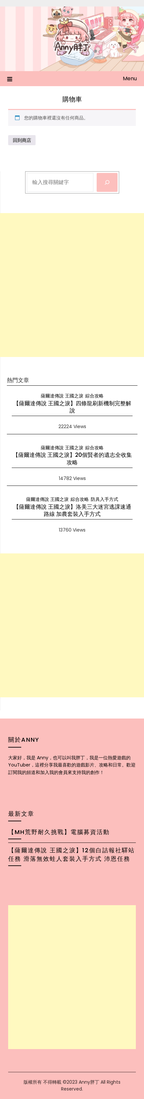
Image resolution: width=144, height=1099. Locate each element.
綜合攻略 (94, 396)
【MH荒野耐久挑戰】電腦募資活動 (59, 832)
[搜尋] (107, 182)
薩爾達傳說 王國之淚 (62, 396)
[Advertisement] (72, 285)
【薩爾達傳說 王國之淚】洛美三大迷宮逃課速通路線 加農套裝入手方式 (72, 510)
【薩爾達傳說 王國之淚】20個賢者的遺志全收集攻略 (72, 458)
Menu (130, 78)
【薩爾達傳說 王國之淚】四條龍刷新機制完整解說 (72, 406)
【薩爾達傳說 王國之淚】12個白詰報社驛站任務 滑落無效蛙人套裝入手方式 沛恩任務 (71, 854)
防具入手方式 (104, 499)
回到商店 (22, 140)
